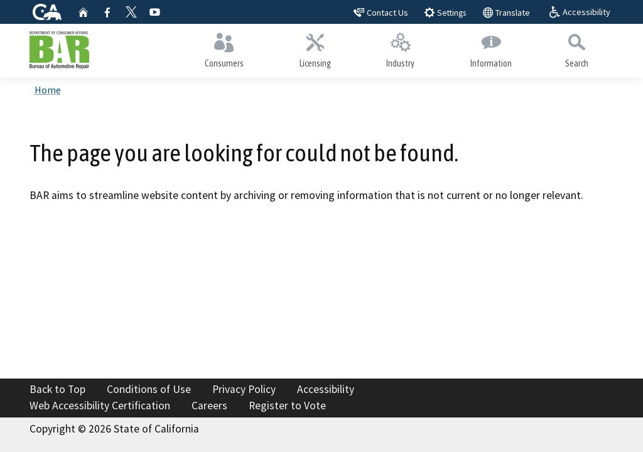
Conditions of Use (149, 389)
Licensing (316, 47)
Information (491, 47)
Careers (209, 405)
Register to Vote (287, 405)
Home (48, 89)
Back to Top (57, 389)
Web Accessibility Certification (100, 405)
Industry (400, 47)
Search (576, 47)
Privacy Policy (244, 389)
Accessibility (325, 389)
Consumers (224, 47)
